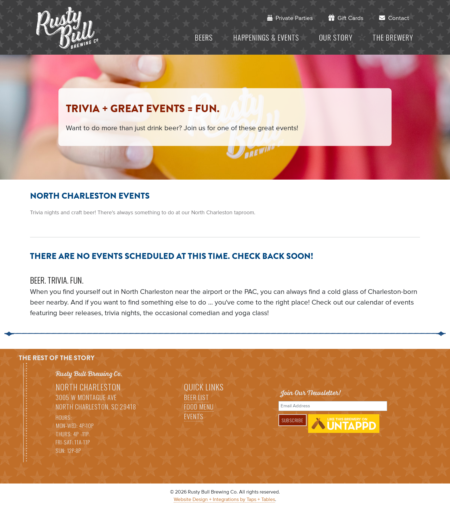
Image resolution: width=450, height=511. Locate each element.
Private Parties (290, 18)
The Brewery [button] (392, 37)
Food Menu (199, 406)
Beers (204, 37)
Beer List (196, 397)
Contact (394, 18)
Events (193, 416)
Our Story (335, 37)
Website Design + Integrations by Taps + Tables (224, 499)
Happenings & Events (266, 37)
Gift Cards (345, 18)
